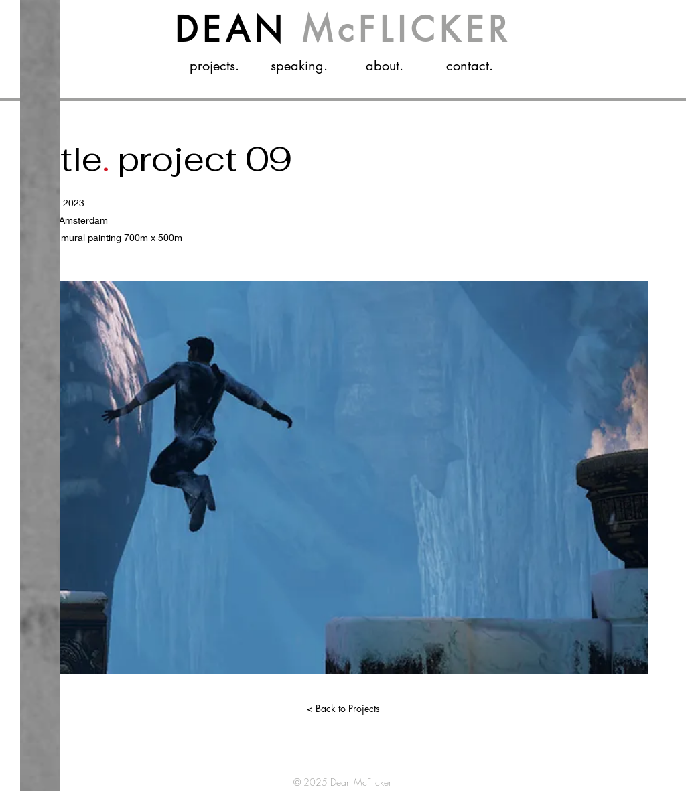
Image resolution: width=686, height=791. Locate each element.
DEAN (343, 29)
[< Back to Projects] (343, 708)
